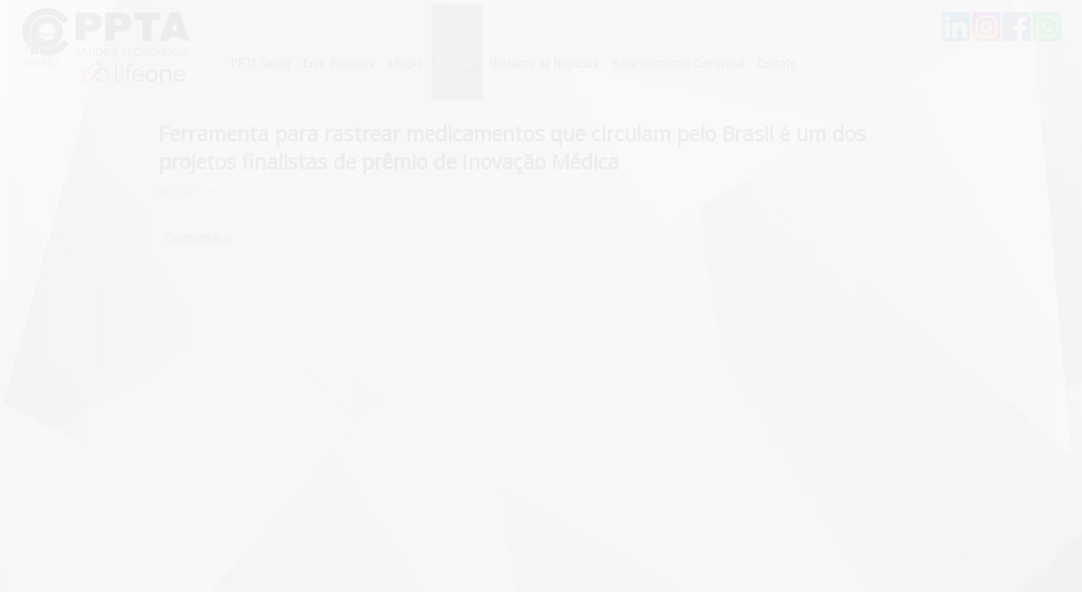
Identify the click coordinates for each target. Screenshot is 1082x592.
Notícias (457, 62)
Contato (776, 62)
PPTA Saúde (260, 62)
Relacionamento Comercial (678, 62)
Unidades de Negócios (544, 62)
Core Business (338, 62)
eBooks (405, 62)
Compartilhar (199, 237)
